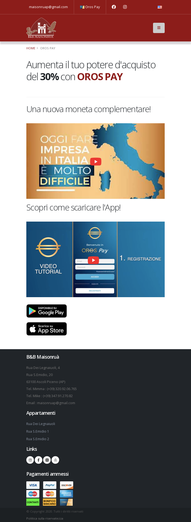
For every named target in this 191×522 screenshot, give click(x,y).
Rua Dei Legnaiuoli (41, 424)
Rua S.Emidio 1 (38, 431)
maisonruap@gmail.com (48, 7)
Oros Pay (90, 7)
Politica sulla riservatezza (44, 518)
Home (30, 48)
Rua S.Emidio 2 (38, 439)
